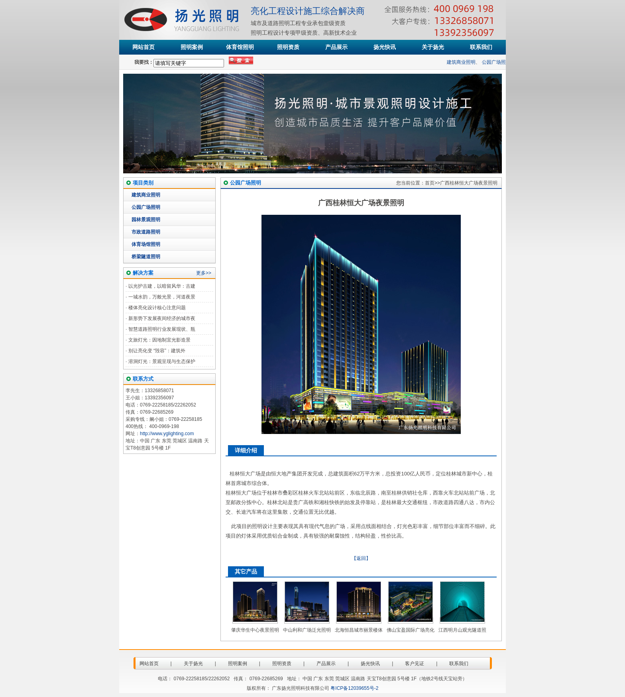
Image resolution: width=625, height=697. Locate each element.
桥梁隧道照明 (146, 256)
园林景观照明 (146, 219)
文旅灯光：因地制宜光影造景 (159, 340)
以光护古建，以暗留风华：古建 (161, 286)
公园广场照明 (498, 62)
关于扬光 (433, 47)
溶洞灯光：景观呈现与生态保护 (161, 361)
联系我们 (481, 47)
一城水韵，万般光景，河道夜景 (161, 297)
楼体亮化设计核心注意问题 (157, 307)
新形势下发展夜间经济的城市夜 (161, 318)
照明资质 (288, 47)
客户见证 (414, 663)
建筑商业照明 (463, 62)
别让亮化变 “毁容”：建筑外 (156, 350)
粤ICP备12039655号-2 (354, 688)
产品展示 (336, 47)
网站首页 (143, 47)
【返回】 (361, 558)
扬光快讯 (384, 47)
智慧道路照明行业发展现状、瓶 (161, 329)
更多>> (203, 273)
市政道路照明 (146, 232)
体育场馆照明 (146, 244)
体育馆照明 (240, 47)
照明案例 (192, 47)
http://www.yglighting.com (167, 433)
